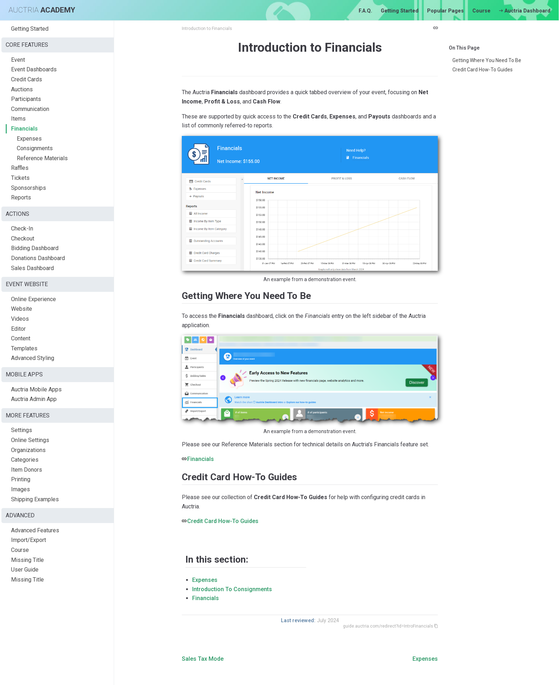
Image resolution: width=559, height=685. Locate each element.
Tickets (20, 177)
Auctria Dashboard (524, 11)
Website (21, 308)
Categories (25, 459)
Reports (21, 197)
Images (20, 489)
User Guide (25, 569)
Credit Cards (26, 79)
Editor (18, 328)
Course (481, 11)
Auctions (22, 89)
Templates (24, 348)
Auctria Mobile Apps (36, 389)
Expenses (29, 138)
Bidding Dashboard (34, 248)
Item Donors (26, 469)
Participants (26, 99)
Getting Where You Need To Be (486, 60)
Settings (21, 430)
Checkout (22, 238)
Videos (20, 318)
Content (20, 338)
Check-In (22, 228)
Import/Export (28, 540)
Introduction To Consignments (232, 589)
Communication (30, 109)
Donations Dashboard (38, 258)
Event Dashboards (34, 69)
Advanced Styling (32, 358)
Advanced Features (35, 530)
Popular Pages (445, 11)
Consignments (35, 148)
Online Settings (30, 440)
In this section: (216, 559)
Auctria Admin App (34, 399)
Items (18, 118)
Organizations (28, 450)
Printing (20, 479)
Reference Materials (42, 158)
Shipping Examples (35, 499)
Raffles (20, 167)
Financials (24, 128)
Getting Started (400, 11)
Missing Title (27, 560)
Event (18, 59)
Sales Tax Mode (203, 658)
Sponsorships (28, 187)
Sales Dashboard (32, 268)
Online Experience (33, 299)
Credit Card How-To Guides (482, 69)
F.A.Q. (365, 11)
